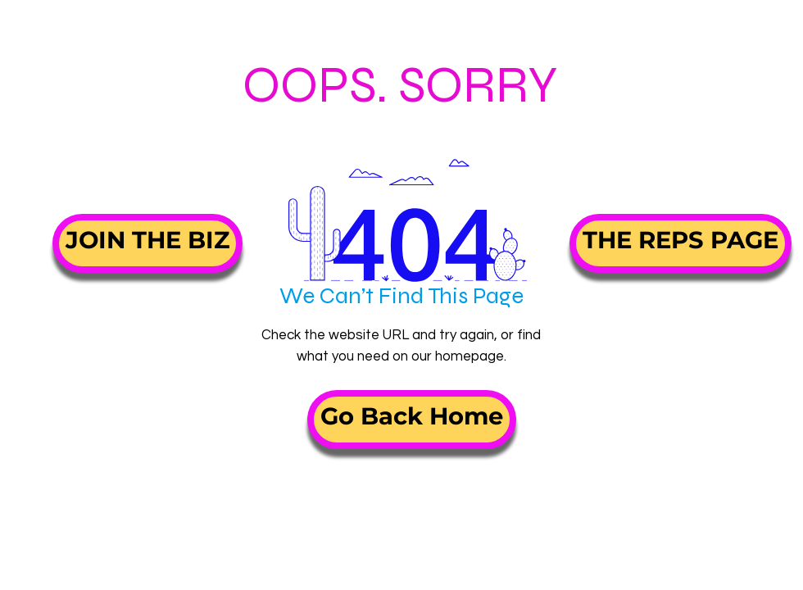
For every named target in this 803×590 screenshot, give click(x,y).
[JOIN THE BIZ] (147, 243)
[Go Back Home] (411, 419)
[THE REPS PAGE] (680, 243)
